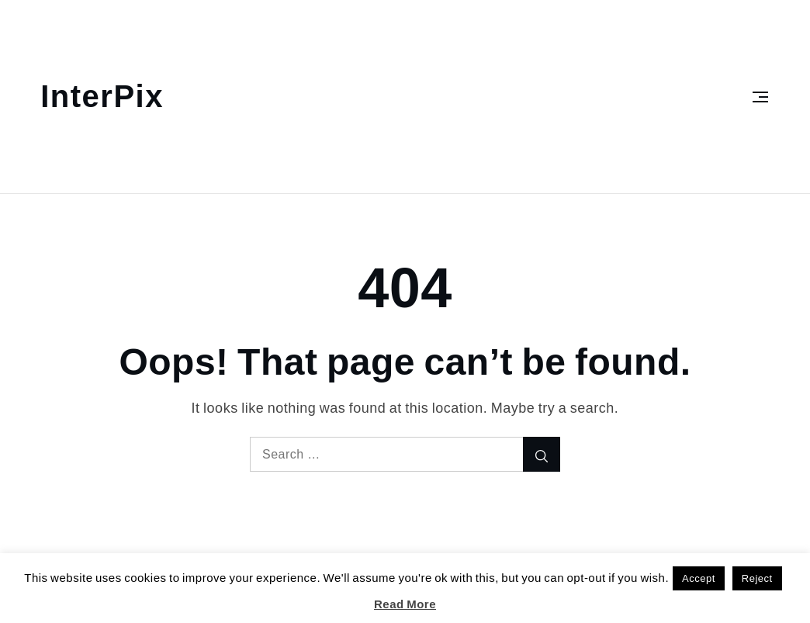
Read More (405, 604)
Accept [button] (698, 578)
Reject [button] (757, 578)
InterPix (102, 97)
